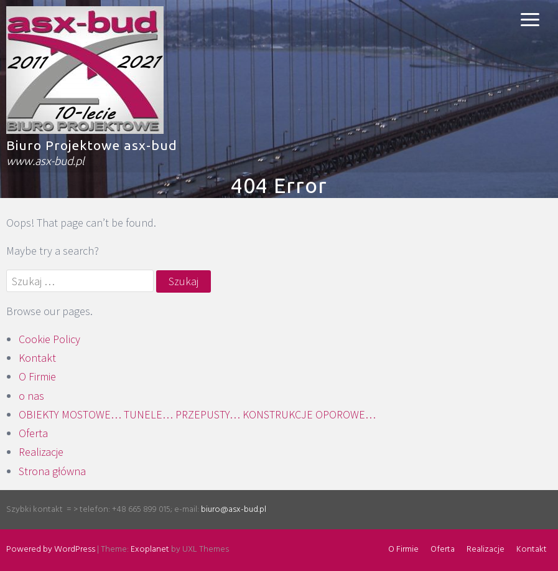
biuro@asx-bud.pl (233, 510)
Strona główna (52, 471)
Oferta (33, 433)
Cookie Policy (49, 339)
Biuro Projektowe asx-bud (91, 145)
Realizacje (41, 452)
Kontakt (37, 358)
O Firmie (37, 376)
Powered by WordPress (50, 549)
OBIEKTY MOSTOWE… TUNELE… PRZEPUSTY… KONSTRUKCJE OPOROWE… (197, 414)
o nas (31, 396)
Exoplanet (150, 549)
